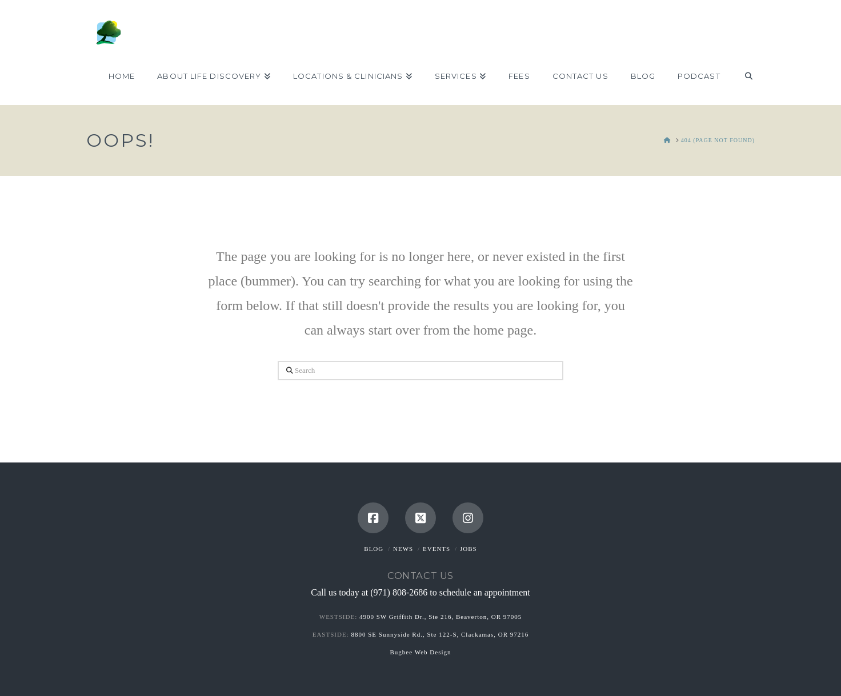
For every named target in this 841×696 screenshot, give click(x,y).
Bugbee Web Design (420, 652)
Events (436, 548)
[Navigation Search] (743, 76)
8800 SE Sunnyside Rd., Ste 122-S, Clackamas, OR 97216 (439, 634)
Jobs (468, 548)
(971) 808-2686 (398, 592)
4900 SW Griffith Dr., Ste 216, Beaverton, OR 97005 (440, 616)
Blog (373, 548)
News (403, 548)
